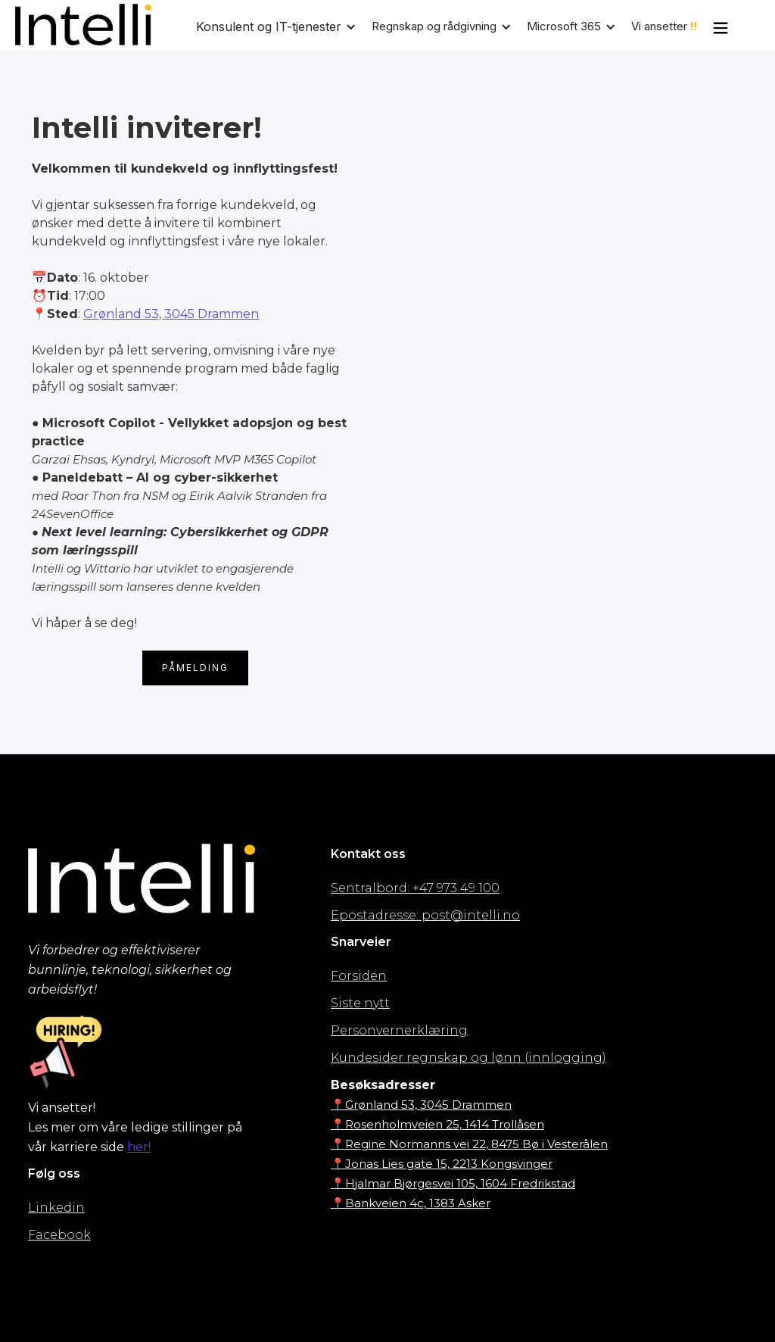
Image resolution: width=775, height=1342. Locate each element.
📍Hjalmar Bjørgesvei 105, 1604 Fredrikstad (453, 1183)
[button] (284, 26)
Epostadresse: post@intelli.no (425, 915)
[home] (83, 24)
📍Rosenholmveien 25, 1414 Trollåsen (437, 1124)
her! (139, 1147)
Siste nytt (360, 1003)
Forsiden (359, 976)
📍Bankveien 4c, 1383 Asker (410, 1203)
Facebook (59, 1235)
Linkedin (56, 1207)
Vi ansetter (664, 26)
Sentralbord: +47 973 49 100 (415, 888)
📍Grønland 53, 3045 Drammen (421, 1104)
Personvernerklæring (399, 1030)
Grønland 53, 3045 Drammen (171, 314)
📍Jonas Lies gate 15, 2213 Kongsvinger (441, 1163)
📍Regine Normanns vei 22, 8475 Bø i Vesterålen (469, 1144)
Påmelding (195, 667)
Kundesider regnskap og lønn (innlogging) (468, 1057)
